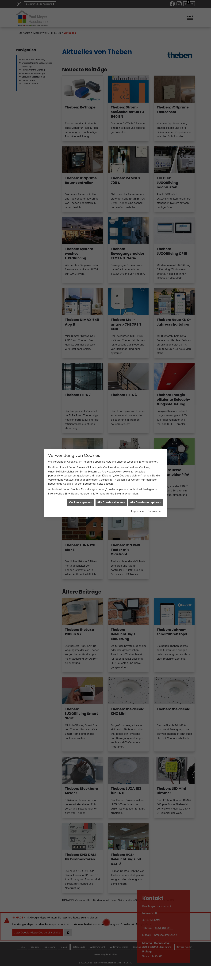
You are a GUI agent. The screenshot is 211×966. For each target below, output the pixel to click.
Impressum (138, 511)
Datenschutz (155, 511)
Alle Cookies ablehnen (111, 502)
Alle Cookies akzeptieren (145, 502)
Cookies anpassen (80, 502)
